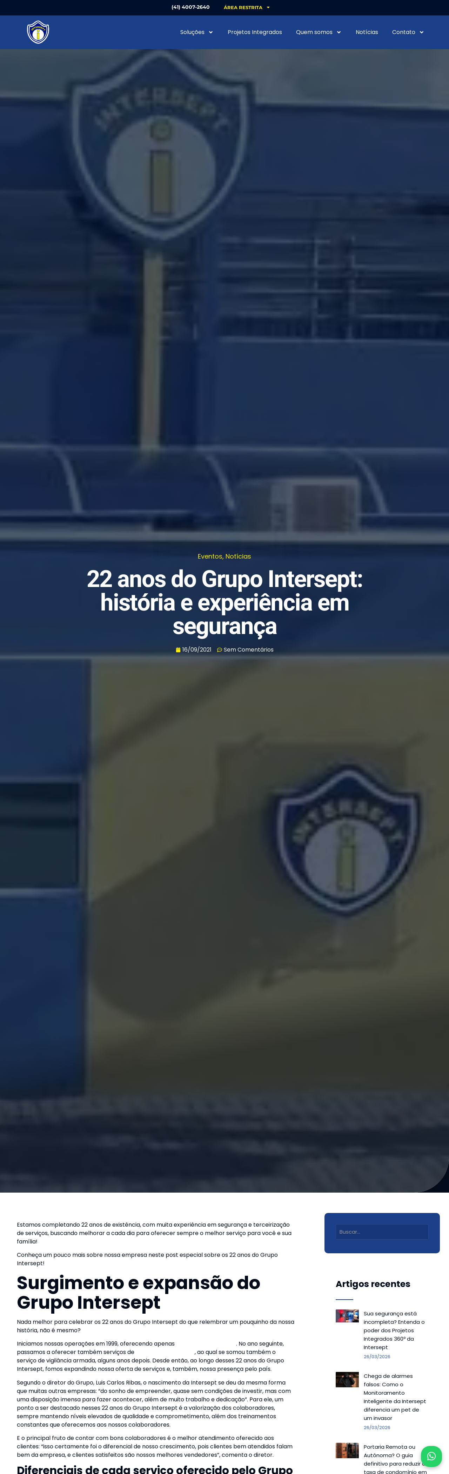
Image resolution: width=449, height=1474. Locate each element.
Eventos (210, 556)
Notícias (367, 32)
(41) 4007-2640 (189, 7)
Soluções (197, 32)
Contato (408, 32)
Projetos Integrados (255, 32)
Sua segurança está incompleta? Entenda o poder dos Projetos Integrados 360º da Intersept (394, 1330)
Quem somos (319, 32)
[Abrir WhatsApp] (431, 1456)
